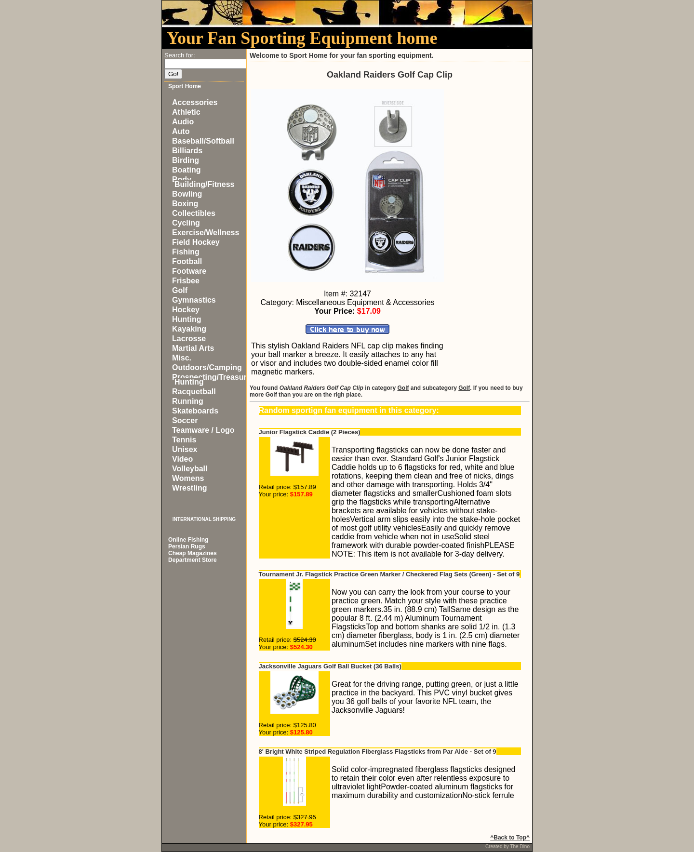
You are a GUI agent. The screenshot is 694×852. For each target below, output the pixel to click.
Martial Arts (193, 348)
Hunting (186, 319)
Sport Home (184, 86)
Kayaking (189, 329)
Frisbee (186, 281)
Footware (189, 271)
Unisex (184, 449)
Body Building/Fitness (203, 181)
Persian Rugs (186, 546)
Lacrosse (189, 338)
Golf (179, 290)
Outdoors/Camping (207, 367)
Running (187, 401)
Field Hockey (196, 242)
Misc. (181, 358)
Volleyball (190, 469)
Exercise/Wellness (205, 232)
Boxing (185, 204)
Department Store (192, 560)
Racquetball (194, 391)
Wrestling (189, 488)
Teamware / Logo (203, 430)
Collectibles (193, 213)
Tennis (184, 440)
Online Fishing (188, 539)
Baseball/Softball (203, 141)
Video (182, 459)
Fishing (186, 252)
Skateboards (195, 411)
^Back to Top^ (510, 837)
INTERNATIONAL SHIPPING (204, 519)
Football (187, 261)
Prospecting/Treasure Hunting (211, 379)
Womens (188, 478)
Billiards (187, 150)
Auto (180, 131)
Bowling (187, 194)
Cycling (186, 223)
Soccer (185, 420)
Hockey (186, 310)
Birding (185, 160)
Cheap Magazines (192, 553)
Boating (186, 170)
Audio (183, 122)
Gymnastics (194, 300)
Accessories (194, 102)
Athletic (186, 112)
